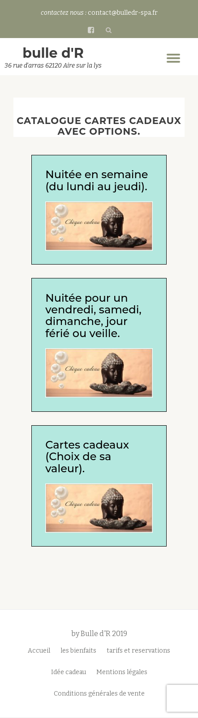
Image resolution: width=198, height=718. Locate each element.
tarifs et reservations (138, 650)
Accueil (39, 650)
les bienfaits (78, 650)
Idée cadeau (68, 672)
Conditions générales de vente (99, 693)
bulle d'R (53, 53)
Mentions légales (121, 672)
